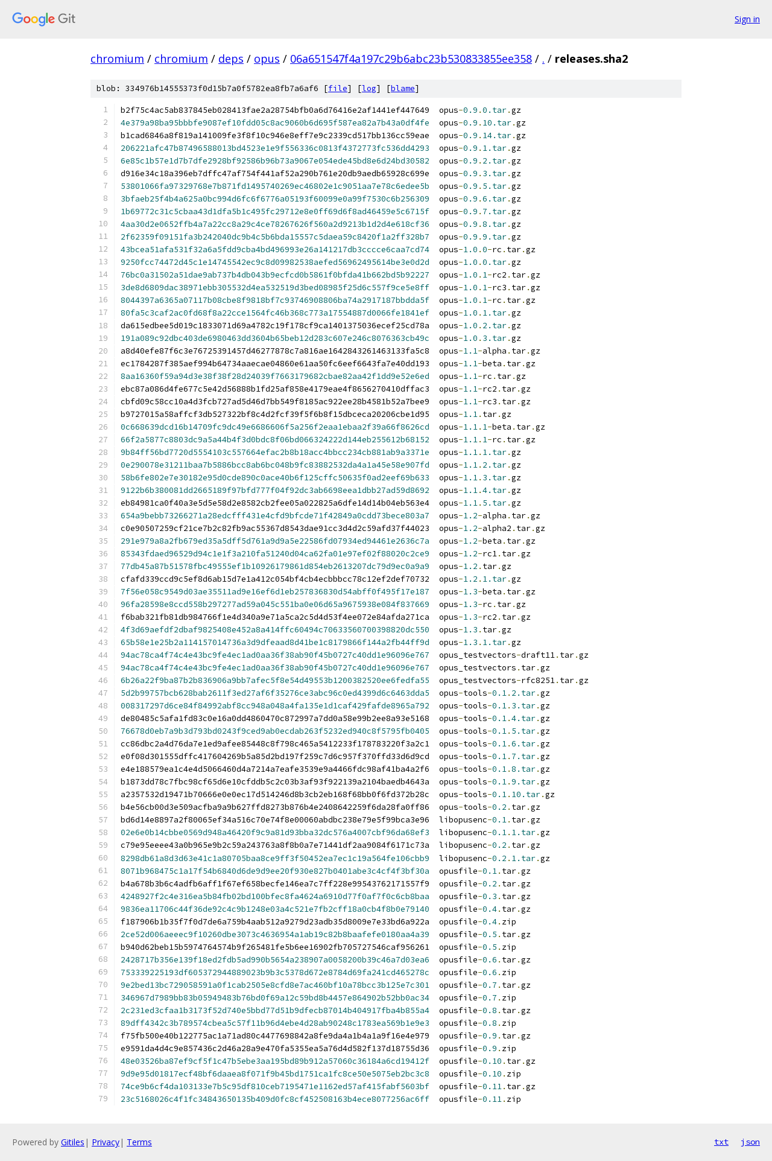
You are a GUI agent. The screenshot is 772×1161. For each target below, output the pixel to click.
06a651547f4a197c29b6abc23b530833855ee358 (411, 58)
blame (403, 88)
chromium (117, 58)
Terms (139, 1142)
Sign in (747, 19)
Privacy (105, 1142)
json (750, 1141)
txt (721, 1141)
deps (231, 58)
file (337, 88)
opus (267, 58)
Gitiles (72, 1142)
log (369, 88)
